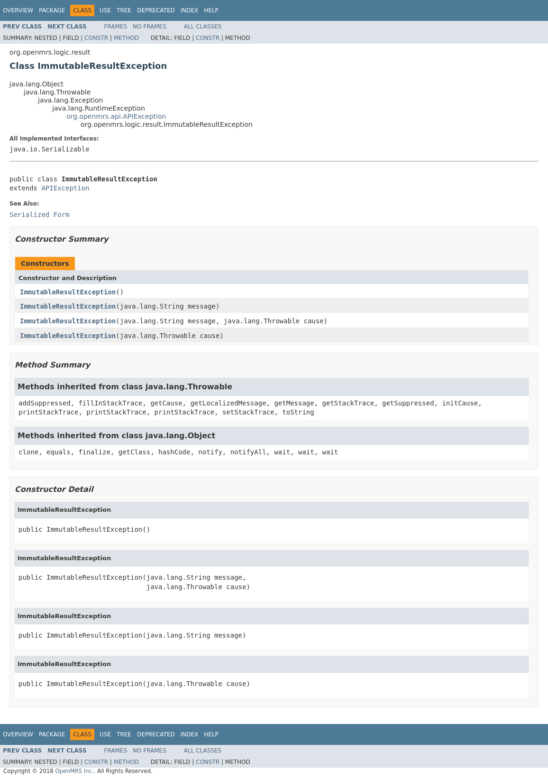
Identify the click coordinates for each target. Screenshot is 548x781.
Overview (18, 10)
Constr (96, 38)
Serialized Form (39, 214)
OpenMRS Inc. (74, 771)
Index (190, 10)
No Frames (149, 26)
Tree (124, 10)
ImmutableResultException (68, 292)
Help (211, 10)
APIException (65, 188)
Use (105, 10)
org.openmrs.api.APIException (116, 116)
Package (52, 10)
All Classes (202, 26)
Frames (116, 26)
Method (126, 38)
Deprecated (156, 10)
